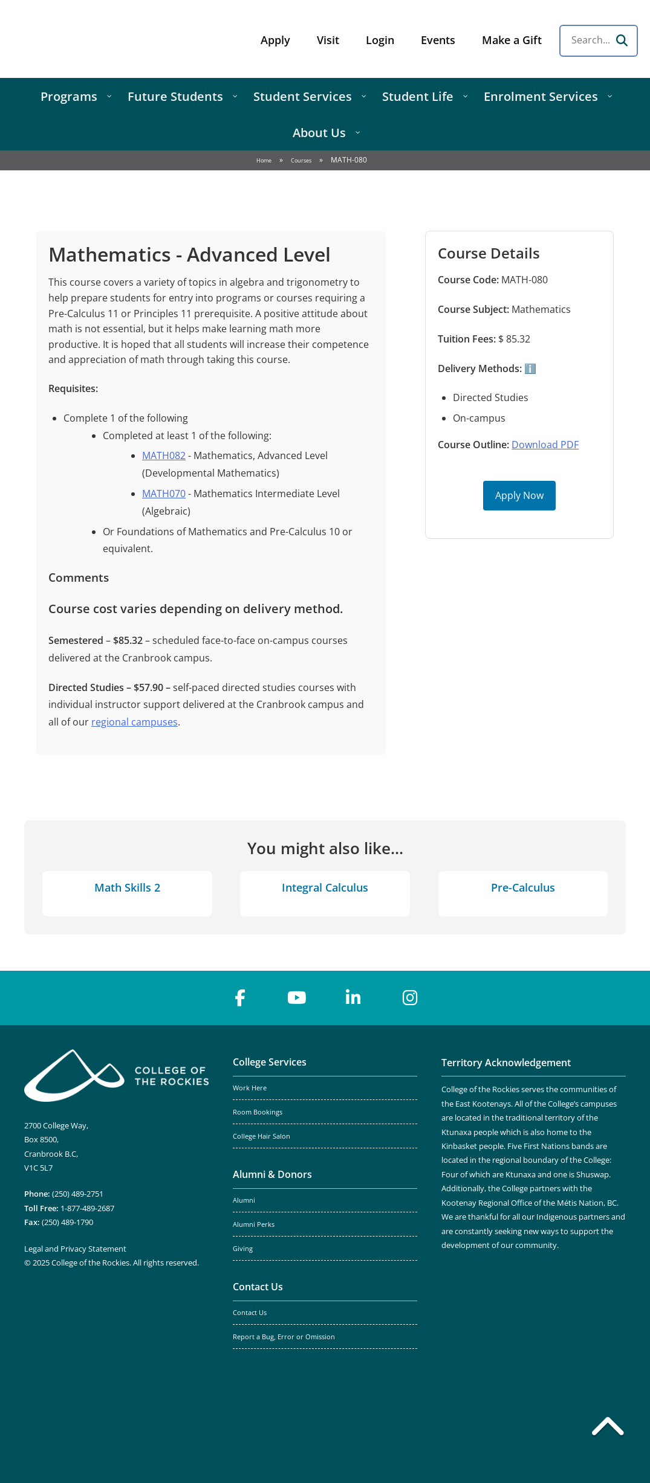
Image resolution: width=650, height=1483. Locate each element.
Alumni (244, 1200)
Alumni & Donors (272, 1174)
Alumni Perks (254, 1224)
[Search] (621, 40)
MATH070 (164, 493)
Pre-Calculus (523, 887)
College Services (270, 1062)
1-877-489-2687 (87, 1208)
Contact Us (258, 1286)
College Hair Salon (261, 1136)
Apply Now (519, 495)
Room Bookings (257, 1112)
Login (380, 40)
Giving (243, 1248)
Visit (328, 40)
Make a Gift (512, 40)
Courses (301, 160)
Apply (275, 40)
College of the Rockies (106, 39)
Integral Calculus (325, 887)
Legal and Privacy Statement (75, 1248)
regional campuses (134, 722)
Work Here (250, 1088)
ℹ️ (529, 368)
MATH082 (164, 455)
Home (263, 160)
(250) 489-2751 (77, 1193)
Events (438, 40)
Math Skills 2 (127, 887)
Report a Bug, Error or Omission (284, 1337)
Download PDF (545, 444)
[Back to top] (608, 1429)
